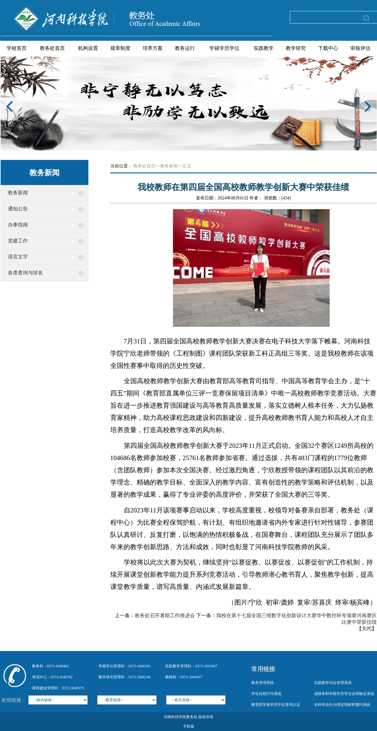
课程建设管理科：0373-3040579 (58, 688)
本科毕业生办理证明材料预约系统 (342, 704)
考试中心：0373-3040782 (52, 677)
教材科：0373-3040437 (183, 677)
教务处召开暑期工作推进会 (165, 615)
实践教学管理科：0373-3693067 (191, 666)
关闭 (367, 628)
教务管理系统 (262, 683)
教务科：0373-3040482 (50, 666)
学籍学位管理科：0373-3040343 (124, 666)
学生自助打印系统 (266, 693)
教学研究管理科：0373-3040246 (124, 677)
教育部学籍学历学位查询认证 (275, 704)
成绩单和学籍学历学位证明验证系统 (344, 693)
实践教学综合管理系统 (333, 683)
